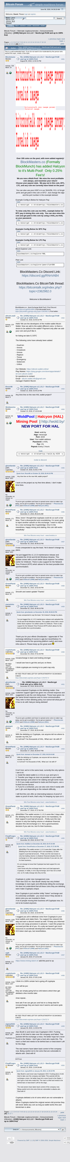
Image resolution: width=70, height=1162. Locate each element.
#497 (63, 955)
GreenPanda (10, 510)
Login (29, 25)
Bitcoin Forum (9, 31)
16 (38, 42)
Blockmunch (10, 57)
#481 (63, 59)
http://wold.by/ (52, 421)
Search (23, 25)
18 (42, 42)
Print (62, 44)
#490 (63, 652)
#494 (63, 808)
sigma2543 (10, 1024)
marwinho (9, 604)
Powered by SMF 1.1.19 (26, 1140)
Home (10, 25)
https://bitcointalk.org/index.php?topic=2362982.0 (32, 311)
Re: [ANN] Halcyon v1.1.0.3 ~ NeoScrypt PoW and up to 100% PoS (38, 683)
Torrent (8, 23)
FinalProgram (11, 836)
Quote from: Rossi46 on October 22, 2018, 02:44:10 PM (35, 473)
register (33, 14)
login (26, 14)
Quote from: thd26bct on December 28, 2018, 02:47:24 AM (36, 844)
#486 (63, 512)
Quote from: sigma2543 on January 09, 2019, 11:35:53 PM (36, 1071)
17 (40, 42)
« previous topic (54, 39)
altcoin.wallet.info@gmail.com (34, 379)
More (43, 25)
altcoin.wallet (11, 316)
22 (10, 44)
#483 (63, 389)
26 (20, 44)
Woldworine (10, 407)
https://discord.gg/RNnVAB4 (40, 275)
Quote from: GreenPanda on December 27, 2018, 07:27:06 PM (38, 846)
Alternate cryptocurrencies (27, 31)
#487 (63, 542)
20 (5, 44)
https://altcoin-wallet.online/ (38, 369)
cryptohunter (11, 650)
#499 (63, 1026)
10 (24, 42)
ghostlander (10, 466)
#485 (63, 468)
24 (14, 44)
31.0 (13, 21)
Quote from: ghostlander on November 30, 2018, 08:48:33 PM (37, 612)
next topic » (62, 40)
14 (33, 42)
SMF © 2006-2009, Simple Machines (47, 1140)
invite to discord (40, 460)
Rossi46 (8, 387)
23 (12, 44)
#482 (63, 318)
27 (22, 44)
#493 (63, 749)
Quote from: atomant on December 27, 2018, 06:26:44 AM (35, 754)
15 (36, 42)
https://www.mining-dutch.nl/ (27, 961)
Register (36, 25)
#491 (63, 684)
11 (27, 42)
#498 (63, 975)
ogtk (7, 953)
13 (31, 42)
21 (7, 44)
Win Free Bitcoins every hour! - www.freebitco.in (40, 535)
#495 (63, 838)
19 (45, 42)
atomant (9, 726)
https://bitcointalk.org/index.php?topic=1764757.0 (32, 678)
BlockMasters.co (33, 162)
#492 (63, 728)
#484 (63, 409)
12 (29, 42)
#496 (63, 911)
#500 (63, 1065)
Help (17, 25)
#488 (63, 586)
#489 (63, 606)
